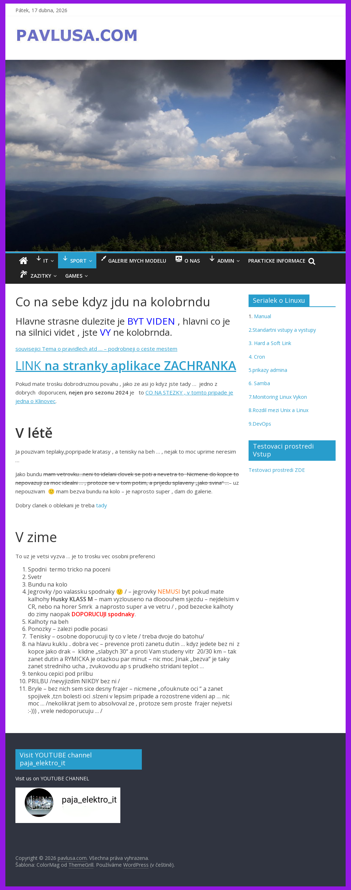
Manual (262, 316)
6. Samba (259, 383)
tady (101, 505)
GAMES (73, 275)
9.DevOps (260, 423)
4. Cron (257, 356)
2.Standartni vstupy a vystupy (282, 329)
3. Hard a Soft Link (270, 343)
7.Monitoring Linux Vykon (278, 396)
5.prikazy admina (268, 370)
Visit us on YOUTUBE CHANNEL (52, 778)
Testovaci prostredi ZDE (277, 469)
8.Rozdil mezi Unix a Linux (278, 410)
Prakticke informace (277, 260)
